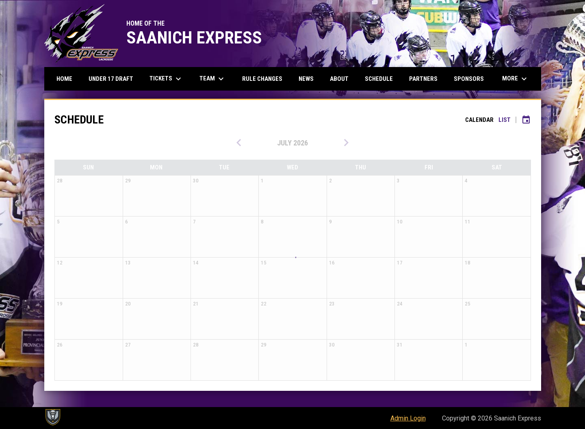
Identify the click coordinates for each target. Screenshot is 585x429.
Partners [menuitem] (423, 78)
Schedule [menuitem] (379, 78)
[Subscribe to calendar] (526, 120)
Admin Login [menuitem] (408, 418)
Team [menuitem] (212, 79)
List (504, 120)
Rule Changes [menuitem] (262, 78)
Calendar (479, 120)
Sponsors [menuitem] (469, 78)
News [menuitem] (306, 78)
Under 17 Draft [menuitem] (111, 78)
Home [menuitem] (64, 78)
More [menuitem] (515, 79)
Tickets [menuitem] (166, 79)
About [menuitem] (339, 78)
